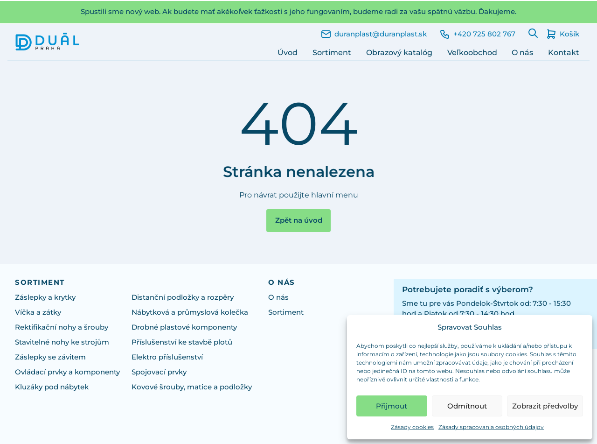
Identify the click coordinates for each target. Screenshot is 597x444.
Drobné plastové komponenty (184, 327)
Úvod (288, 52)
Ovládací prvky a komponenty (67, 372)
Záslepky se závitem (50, 357)
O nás (522, 52)
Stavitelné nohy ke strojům (62, 342)
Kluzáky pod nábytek (52, 387)
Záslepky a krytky (45, 297)
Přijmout (391, 406)
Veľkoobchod (472, 52)
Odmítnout (467, 406)
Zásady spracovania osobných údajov (491, 426)
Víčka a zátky (38, 312)
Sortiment (331, 52)
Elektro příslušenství (167, 357)
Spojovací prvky (159, 372)
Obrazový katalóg (399, 52)
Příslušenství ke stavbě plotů (182, 342)
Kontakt (563, 52)
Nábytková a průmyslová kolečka (190, 312)
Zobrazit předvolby (545, 406)
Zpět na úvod (298, 220)
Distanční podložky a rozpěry (183, 297)
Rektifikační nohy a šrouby (61, 327)
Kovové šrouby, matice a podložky (192, 387)
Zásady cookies (412, 426)
